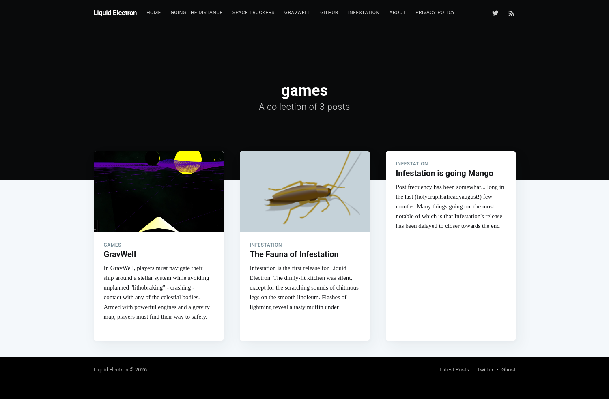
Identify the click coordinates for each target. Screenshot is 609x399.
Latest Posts (454, 370)
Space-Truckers (253, 12)
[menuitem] (154, 13)
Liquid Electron (115, 13)
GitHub (329, 12)
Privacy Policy (435, 12)
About (397, 12)
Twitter (485, 370)
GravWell (297, 12)
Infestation (364, 12)
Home (153, 12)
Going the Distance (197, 12)
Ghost (508, 370)
